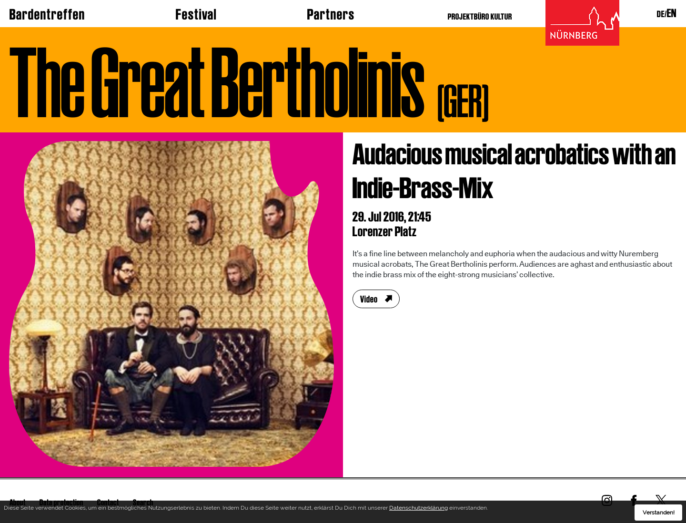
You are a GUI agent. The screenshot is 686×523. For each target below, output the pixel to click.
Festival (196, 14)
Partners (331, 14)
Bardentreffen (47, 14)
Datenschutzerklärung (418, 509)
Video (369, 299)
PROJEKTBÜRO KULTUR (480, 16)
